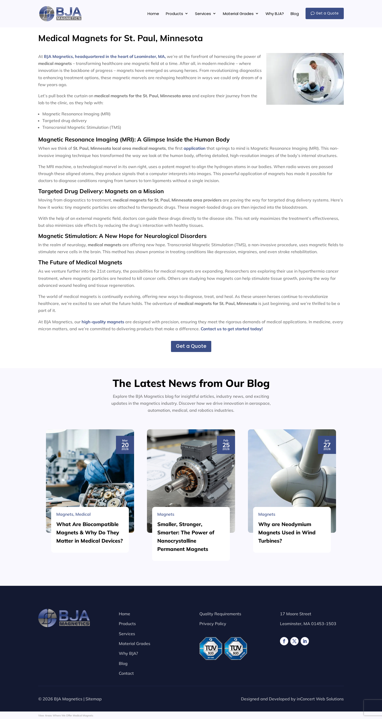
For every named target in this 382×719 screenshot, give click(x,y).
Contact (126, 673)
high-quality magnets (103, 321)
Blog (123, 663)
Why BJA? (128, 653)
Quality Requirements (220, 613)
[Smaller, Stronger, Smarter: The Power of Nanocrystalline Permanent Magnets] (191, 608)
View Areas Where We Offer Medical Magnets (65, 715)
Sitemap (93, 698)
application (195, 148)
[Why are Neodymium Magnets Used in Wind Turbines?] (292, 608)
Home (124, 613)
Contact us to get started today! (232, 328)
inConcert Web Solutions (320, 698)
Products (127, 623)
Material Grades (134, 643)
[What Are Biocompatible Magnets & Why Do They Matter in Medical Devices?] (90, 608)
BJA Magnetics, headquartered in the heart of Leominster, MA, (105, 56)
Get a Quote (191, 346)
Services (127, 633)
